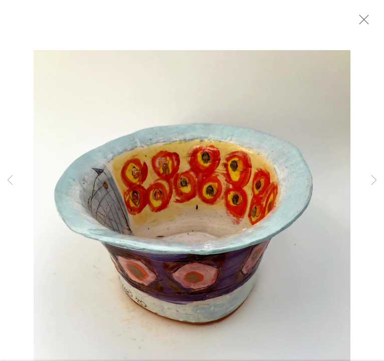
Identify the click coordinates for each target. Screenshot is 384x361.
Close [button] (361, 22)
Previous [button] (10, 180)
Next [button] (374, 180)
